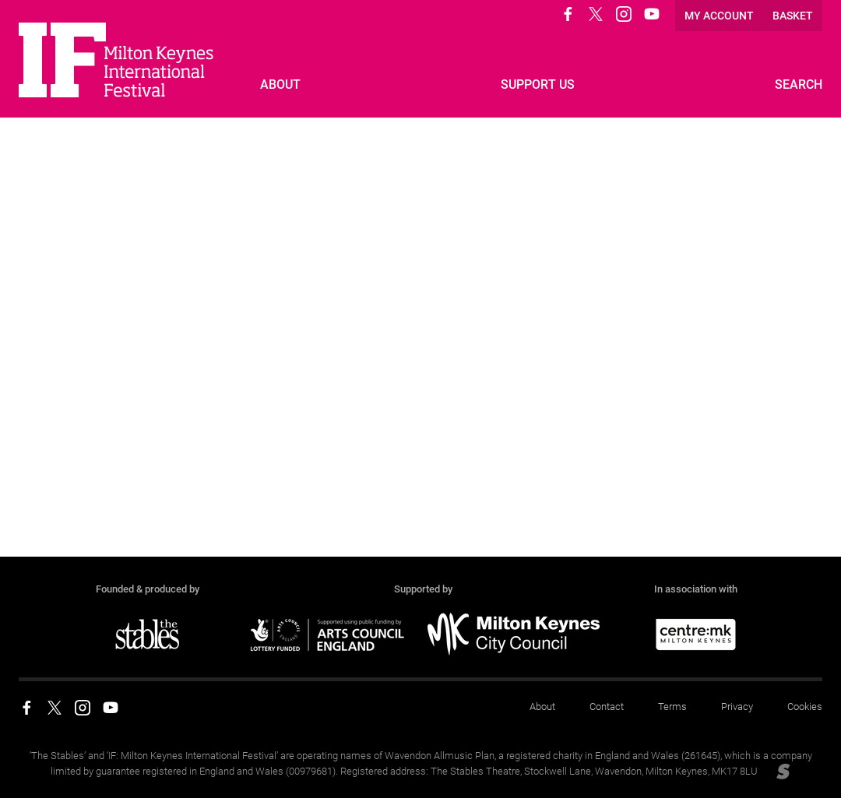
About (542, 706)
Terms (672, 706)
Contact (606, 706)
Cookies (804, 706)
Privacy (737, 706)
